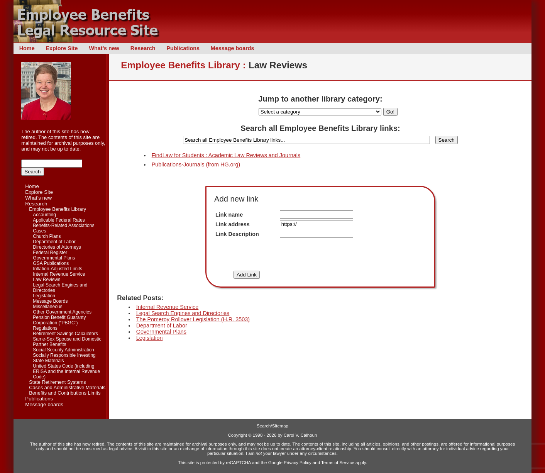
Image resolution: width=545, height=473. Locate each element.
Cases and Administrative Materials (67, 387)
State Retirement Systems (57, 382)
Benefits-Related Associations (63, 225)
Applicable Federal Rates (59, 220)
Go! (390, 112)
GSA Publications (51, 263)
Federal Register (50, 252)
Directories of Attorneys (57, 247)
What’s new (104, 48)
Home (27, 48)
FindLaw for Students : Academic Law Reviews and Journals (226, 155)
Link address (232, 224)
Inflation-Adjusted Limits (57, 268)
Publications (183, 48)
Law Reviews (46, 279)
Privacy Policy (297, 462)
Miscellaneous (47, 306)
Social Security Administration (63, 350)
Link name (229, 215)
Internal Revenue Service (59, 274)
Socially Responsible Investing (64, 355)
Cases (39, 231)
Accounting (44, 214)
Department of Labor (54, 241)
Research (143, 48)
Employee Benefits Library (57, 209)
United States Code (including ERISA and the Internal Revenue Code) (66, 371)
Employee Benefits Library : (183, 65)
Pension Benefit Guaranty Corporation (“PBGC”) (59, 320)
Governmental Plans (54, 258)
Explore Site (62, 48)
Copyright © (240, 435)
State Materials (48, 360)
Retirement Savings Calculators (65, 333)
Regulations (45, 328)
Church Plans (47, 236)
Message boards (232, 48)
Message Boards (50, 301)
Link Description (237, 234)
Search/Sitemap (272, 426)
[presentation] (319, 254)
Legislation (44, 295)
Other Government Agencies (62, 312)
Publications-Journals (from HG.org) (196, 164)
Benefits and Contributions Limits (64, 393)
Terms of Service (337, 462)
